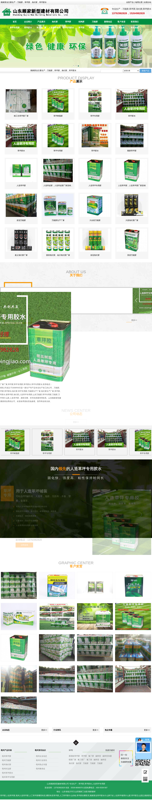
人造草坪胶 (21, 185)
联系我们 (135, 22)
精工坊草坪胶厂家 (21, 116)
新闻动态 (108, 22)
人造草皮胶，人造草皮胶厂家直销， (58, 185)
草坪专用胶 (15, 27)
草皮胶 (121, 27)
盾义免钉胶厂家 (21, 255)
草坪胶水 (28, 27)
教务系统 (135, 27)
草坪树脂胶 (58, 116)
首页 (15, 22)
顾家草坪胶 (131, 151)
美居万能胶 (131, 255)
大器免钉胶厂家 (131, 220)
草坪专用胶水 (68, 27)
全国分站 (147, 2)
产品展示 (41, 22)
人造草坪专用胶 (55, 28)
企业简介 (28, 22)
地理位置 (138, 2)
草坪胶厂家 (41, 27)
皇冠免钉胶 (95, 255)
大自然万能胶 (94, 220)
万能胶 (95, 22)
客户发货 (121, 22)
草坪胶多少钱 (95, 27)
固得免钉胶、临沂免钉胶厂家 (58, 255)
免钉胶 (55, 22)
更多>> (134, 320)
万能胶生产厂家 (58, 220)
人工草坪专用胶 (108, 28)
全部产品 (130, 2)
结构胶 (81, 22)
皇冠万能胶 (21, 220)
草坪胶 (68, 22)
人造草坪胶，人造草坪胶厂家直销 (132, 185)
